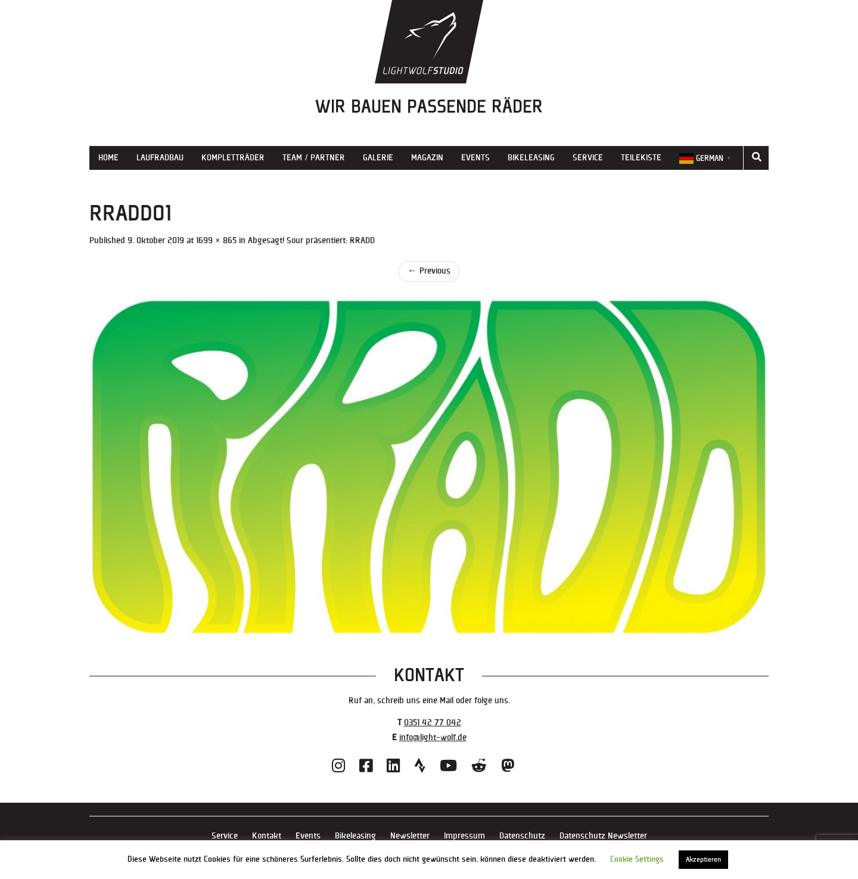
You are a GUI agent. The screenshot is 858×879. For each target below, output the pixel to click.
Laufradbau (160, 157)
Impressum (464, 835)
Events (475, 157)
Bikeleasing (531, 157)
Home (108, 157)
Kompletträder (233, 157)
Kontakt (266, 835)
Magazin (427, 157)
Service (588, 157)
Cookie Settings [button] (637, 859)
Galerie (378, 157)
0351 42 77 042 (432, 722)
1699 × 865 (216, 240)
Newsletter (410, 835)
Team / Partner (313, 157)
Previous (429, 270)
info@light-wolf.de (433, 737)
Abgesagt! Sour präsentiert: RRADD (311, 240)
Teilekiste (641, 157)
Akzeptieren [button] (703, 860)
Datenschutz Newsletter (603, 835)
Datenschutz (522, 835)
